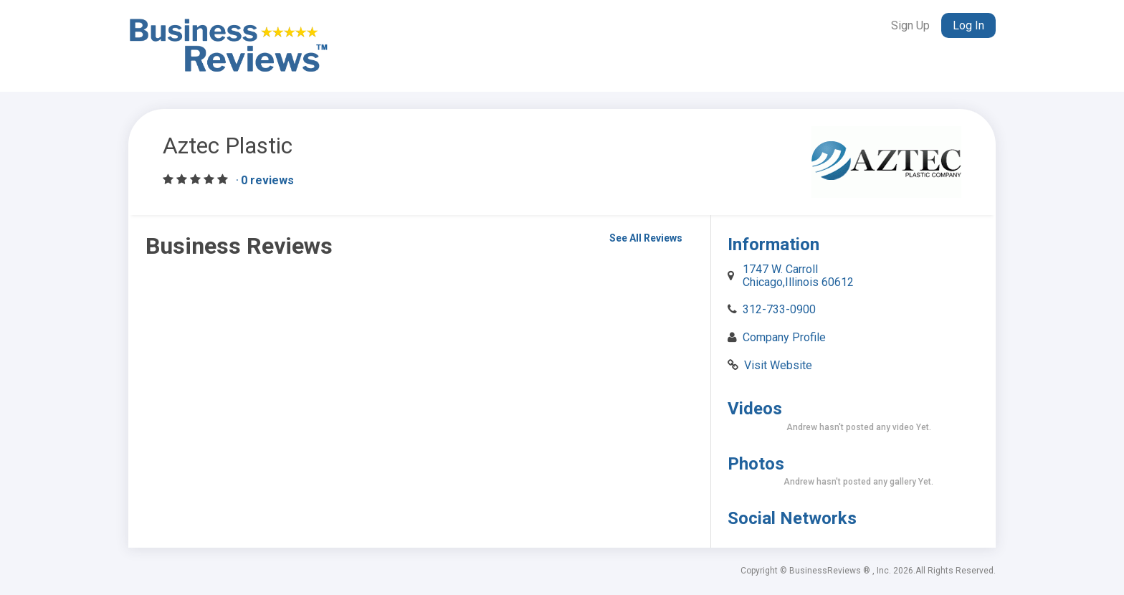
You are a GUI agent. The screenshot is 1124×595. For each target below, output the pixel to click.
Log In (968, 25)
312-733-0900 (779, 309)
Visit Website (778, 365)
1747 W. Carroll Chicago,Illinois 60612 (798, 275)
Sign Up (910, 25)
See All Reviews (645, 238)
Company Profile (784, 337)
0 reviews (267, 180)
